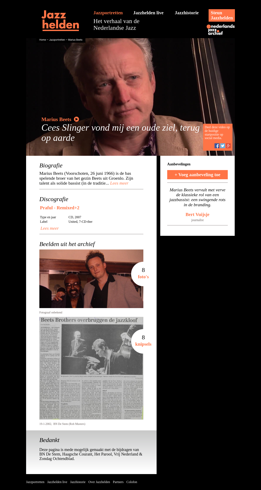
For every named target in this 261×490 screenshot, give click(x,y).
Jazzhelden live (148, 12)
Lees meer (118, 183)
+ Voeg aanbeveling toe (197, 174)
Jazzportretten (108, 12)
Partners (118, 482)
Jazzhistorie (187, 12)
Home (42, 39)
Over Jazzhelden (99, 482)
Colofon (131, 482)
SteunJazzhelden (222, 15)
